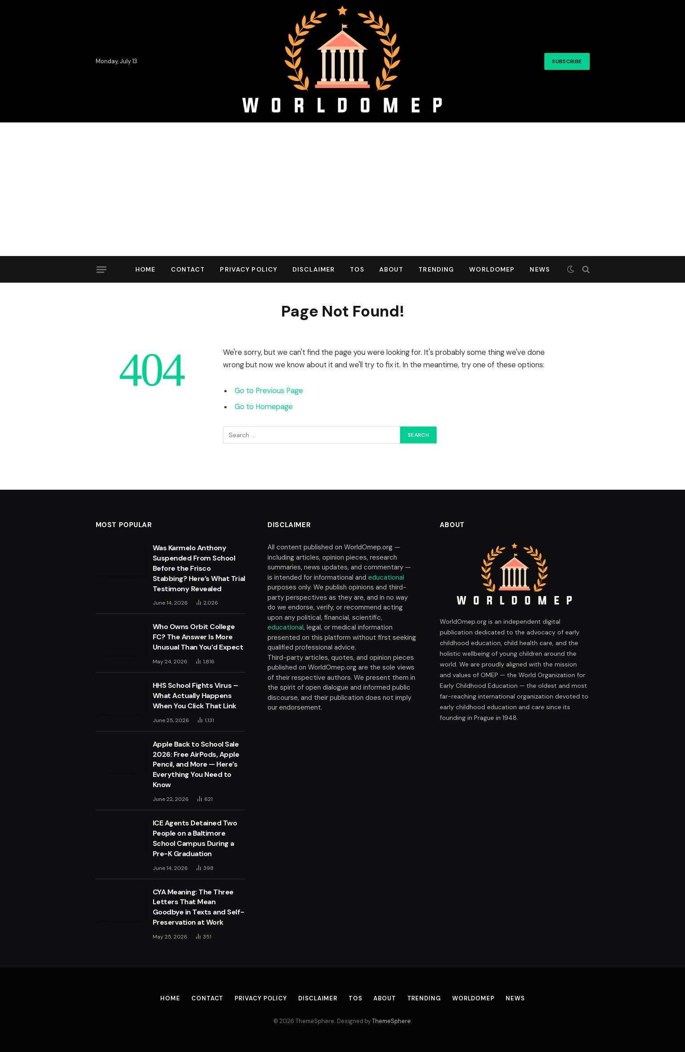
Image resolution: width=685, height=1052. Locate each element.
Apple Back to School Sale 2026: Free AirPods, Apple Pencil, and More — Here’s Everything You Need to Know (196, 764)
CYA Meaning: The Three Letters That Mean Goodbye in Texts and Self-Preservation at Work (198, 907)
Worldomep (492, 269)
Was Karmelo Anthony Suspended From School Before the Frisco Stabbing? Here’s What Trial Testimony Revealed (199, 568)
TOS (357, 269)
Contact (188, 269)
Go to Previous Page (269, 390)
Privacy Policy (248, 269)
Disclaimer (313, 269)
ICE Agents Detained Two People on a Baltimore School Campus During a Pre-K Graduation (195, 838)
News (539, 269)
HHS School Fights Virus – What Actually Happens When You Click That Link (195, 696)
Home (145, 269)
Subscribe (567, 61)
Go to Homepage (264, 406)
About (391, 269)
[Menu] (101, 269)
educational (386, 577)
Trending (436, 269)
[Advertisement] (343, 189)
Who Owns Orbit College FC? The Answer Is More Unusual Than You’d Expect (198, 637)
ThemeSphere (391, 1021)
